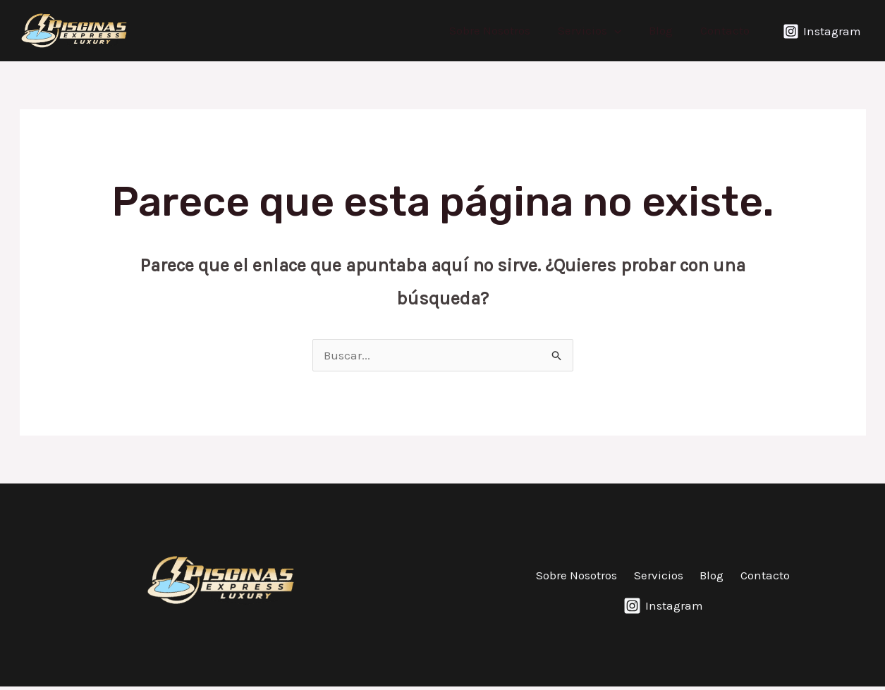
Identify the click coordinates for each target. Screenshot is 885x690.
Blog (666, 30)
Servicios (598, 30)
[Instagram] (822, 31)
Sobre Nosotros (502, 30)
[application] (623, 30)
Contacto (727, 30)
